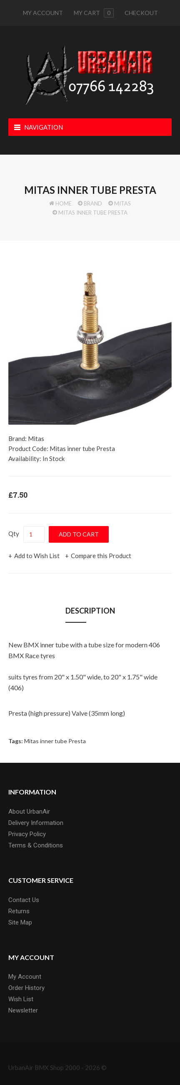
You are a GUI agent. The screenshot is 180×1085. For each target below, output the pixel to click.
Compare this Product (101, 555)
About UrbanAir (29, 811)
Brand (93, 203)
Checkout (141, 12)
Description (90, 610)
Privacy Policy (27, 834)
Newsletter (23, 1010)
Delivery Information (35, 823)
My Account (43, 12)
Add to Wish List (37, 555)
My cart (94, 13)
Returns (19, 911)
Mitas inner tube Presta (93, 212)
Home (63, 203)
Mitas (122, 203)
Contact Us (23, 900)
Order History (26, 988)
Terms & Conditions (35, 845)
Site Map (20, 922)
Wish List (20, 999)
